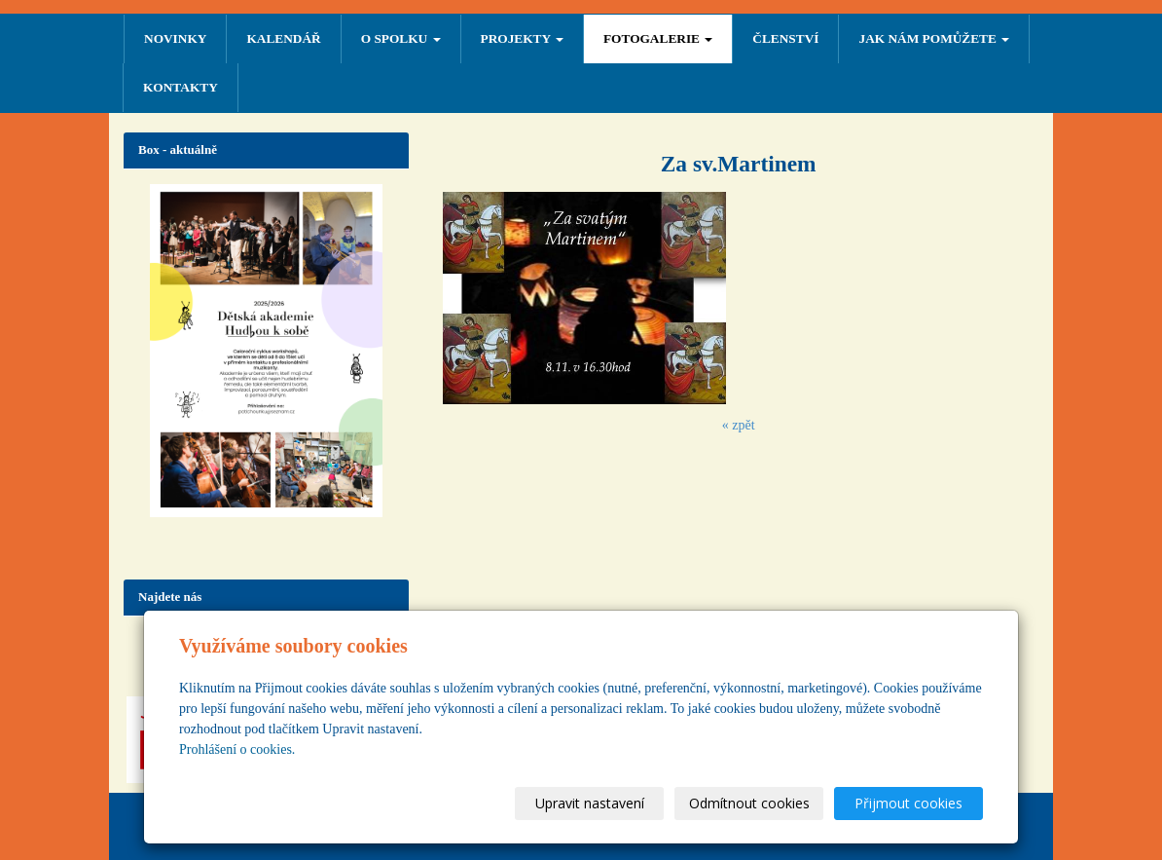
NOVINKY (175, 38)
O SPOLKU (401, 38)
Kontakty (180, 87)
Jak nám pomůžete (933, 38)
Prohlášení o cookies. (237, 749)
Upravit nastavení (589, 803)
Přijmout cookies (908, 803)
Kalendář (283, 38)
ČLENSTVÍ (785, 38)
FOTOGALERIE (657, 38)
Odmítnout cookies (749, 803)
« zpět (738, 425)
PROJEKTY (522, 38)
